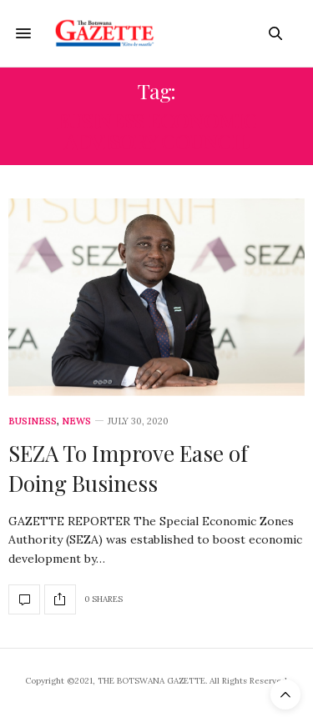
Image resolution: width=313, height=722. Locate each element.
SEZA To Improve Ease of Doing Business (128, 468)
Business (32, 421)
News (76, 421)
